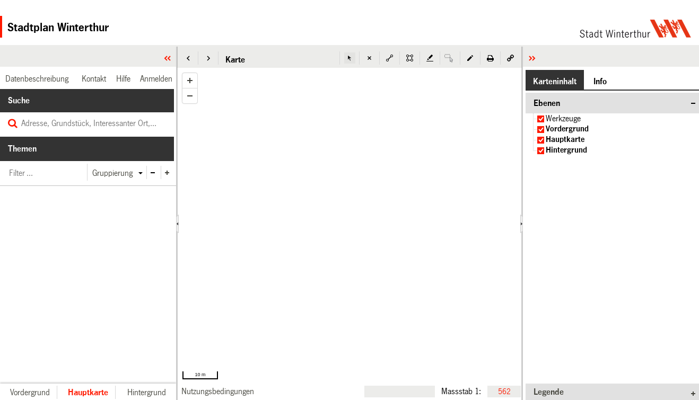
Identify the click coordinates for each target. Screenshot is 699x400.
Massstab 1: (461, 391)
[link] (217, 391)
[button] (188, 58)
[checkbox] (540, 118)
